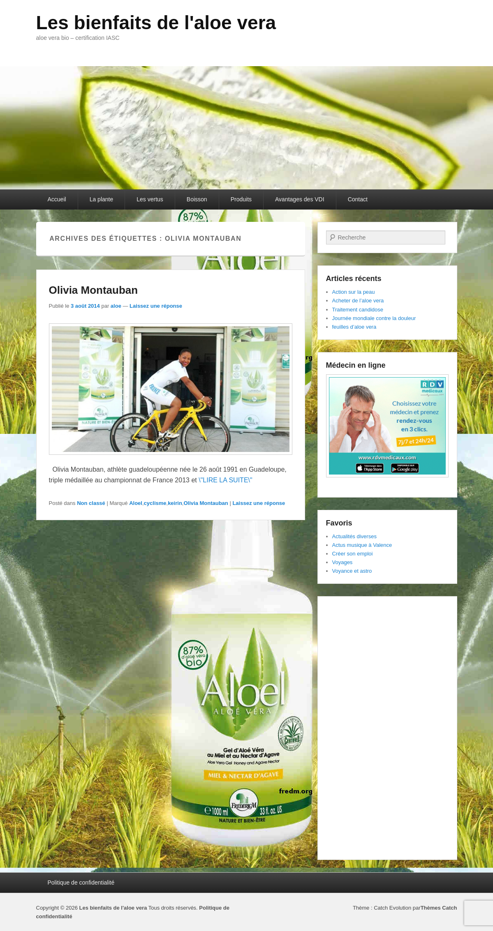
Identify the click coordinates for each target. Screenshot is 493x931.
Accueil (57, 199)
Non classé (91, 503)
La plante (101, 199)
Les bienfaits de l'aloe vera (156, 22)
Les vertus (150, 199)
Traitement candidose (358, 309)
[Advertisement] (387, 728)
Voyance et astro (352, 571)
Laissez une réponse (156, 306)
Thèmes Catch (439, 908)
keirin (175, 503)
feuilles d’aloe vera (354, 327)
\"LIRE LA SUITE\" (225, 480)
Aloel (135, 503)
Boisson (197, 199)
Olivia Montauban (93, 290)
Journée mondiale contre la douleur (374, 318)
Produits (241, 199)
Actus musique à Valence (362, 545)
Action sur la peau (353, 292)
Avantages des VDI (299, 199)
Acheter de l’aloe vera (358, 300)
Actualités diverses (354, 536)
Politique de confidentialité (81, 882)
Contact (358, 199)
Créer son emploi (352, 554)
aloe (116, 306)
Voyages (342, 562)
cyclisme (155, 503)
